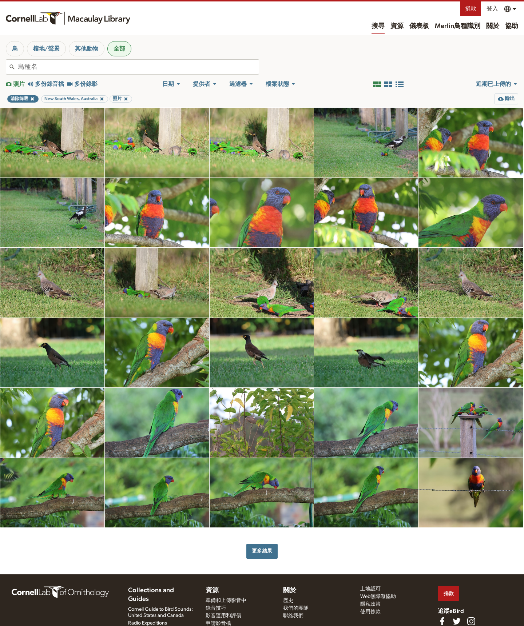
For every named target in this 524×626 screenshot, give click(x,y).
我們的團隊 (296, 608)
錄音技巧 (216, 608)
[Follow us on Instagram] (471, 621)
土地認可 (370, 588)
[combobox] (138, 67)
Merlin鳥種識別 (457, 26)
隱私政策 (370, 604)
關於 (492, 26)
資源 (397, 26)
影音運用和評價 (223, 615)
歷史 (288, 600)
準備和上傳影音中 (226, 600)
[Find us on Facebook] (442, 621)
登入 (492, 9)
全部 (119, 49)
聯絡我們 (293, 615)
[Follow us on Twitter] (456, 621)
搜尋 (378, 26)
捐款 (470, 9)
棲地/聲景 (46, 49)
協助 (511, 26)
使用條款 (370, 611)
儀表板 (419, 26)
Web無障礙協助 (378, 596)
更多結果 (262, 551)
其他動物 (86, 49)
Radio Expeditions (147, 623)
